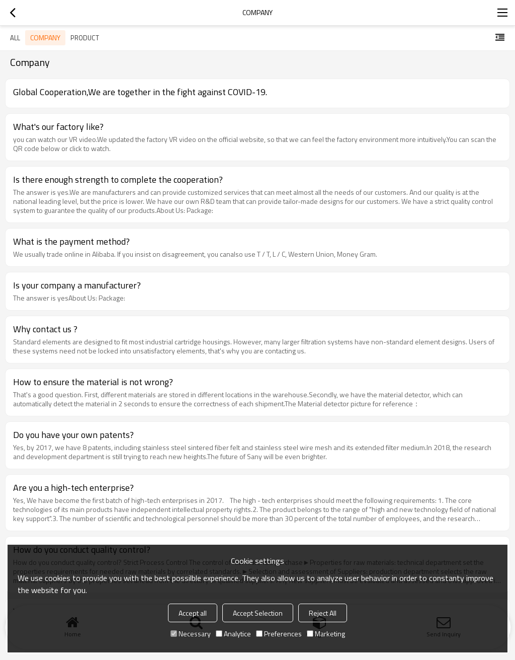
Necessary (190, 633)
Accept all (193, 613)
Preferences (279, 633)
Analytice (233, 633)
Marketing (326, 633)
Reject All (322, 613)
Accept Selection (258, 613)
